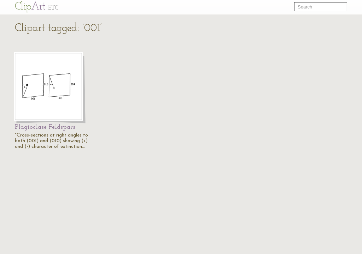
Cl (36, 6)
